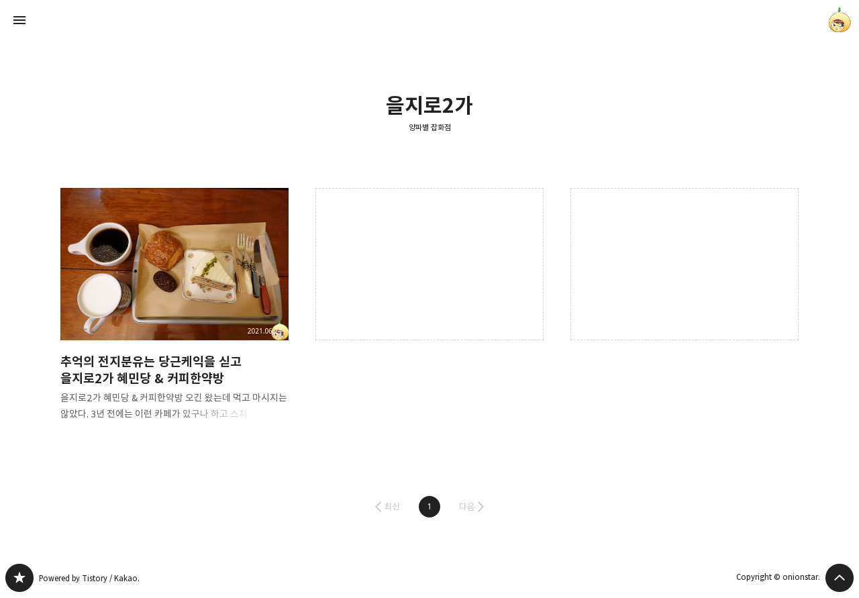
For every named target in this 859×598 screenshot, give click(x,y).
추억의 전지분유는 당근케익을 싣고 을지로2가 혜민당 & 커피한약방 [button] (174, 315)
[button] (429, 506)
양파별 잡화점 (430, 127)
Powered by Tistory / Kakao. (89, 578)
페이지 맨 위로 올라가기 (839, 578)
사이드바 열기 (19, 20)
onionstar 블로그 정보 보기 (839, 20)
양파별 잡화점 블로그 (19, 578)
